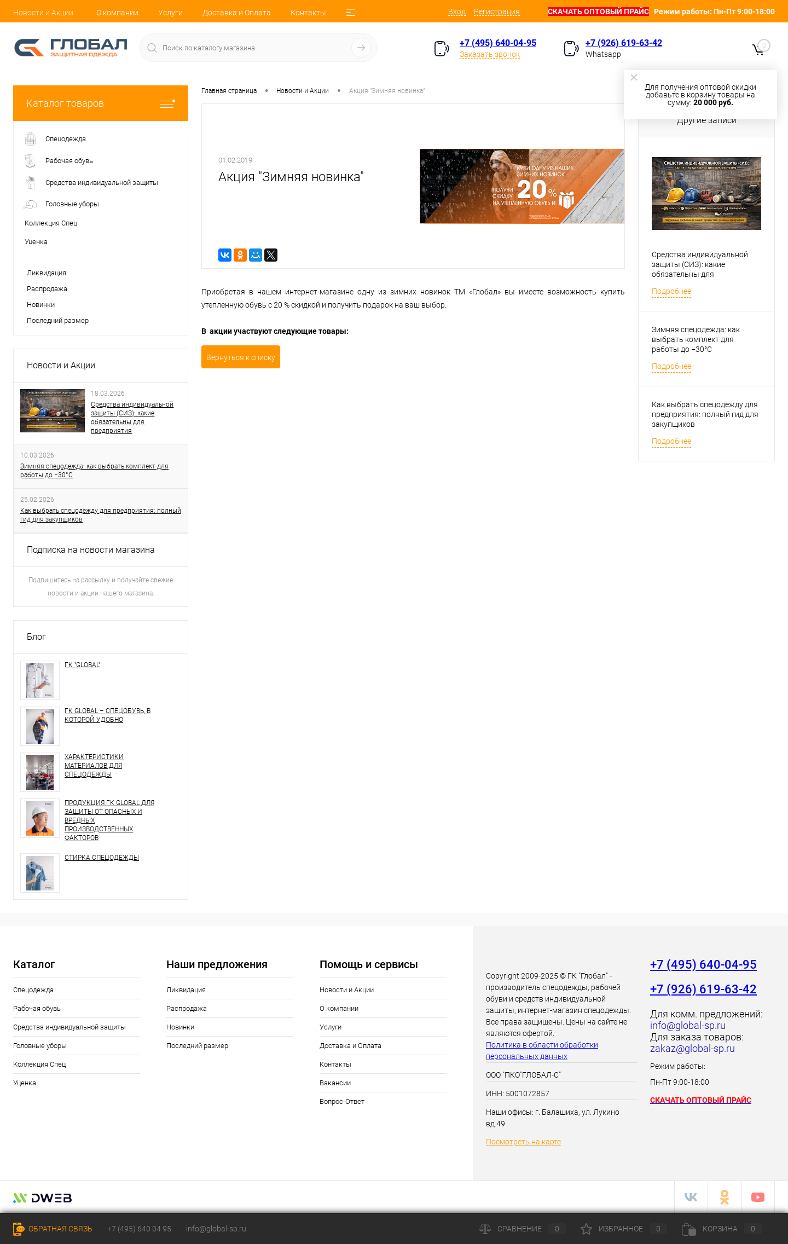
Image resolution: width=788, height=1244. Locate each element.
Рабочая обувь (37, 1008)
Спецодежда (33, 990)
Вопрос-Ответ (342, 1101)
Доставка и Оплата (236, 12)
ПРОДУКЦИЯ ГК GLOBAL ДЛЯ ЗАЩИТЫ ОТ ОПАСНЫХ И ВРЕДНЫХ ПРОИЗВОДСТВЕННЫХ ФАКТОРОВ (109, 820)
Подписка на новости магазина (91, 550)
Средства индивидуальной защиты (69, 1027)
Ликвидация (46, 273)
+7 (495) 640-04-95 (498, 43)
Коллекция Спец (39, 1064)
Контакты (308, 12)
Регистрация (497, 11)
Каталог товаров (100, 103)
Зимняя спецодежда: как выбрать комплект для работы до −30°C (94, 470)
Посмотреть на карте (523, 1141)
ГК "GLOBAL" (82, 665)
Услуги (170, 12)
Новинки (41, 304)
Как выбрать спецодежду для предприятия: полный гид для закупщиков (100, 515)
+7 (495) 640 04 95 (139, 1228)
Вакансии (335, 1083)
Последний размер (58, 320)
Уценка (24, 1083)
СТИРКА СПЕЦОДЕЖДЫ (102, 857)
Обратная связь (52, 1228)
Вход (457, 11)
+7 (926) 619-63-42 (624, 43)
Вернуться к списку (240, 357)
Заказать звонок (490, 54)
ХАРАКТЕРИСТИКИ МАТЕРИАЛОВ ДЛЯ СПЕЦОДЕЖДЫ (94, 765)
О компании (117, 12)
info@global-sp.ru (216, 1228)
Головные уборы (40, 1046)
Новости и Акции (43, 12)
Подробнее (671, 291)
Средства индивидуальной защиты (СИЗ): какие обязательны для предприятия (132, 418)
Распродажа (47, 289)
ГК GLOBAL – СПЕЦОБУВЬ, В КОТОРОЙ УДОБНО (107, 715)
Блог (36, 637)
